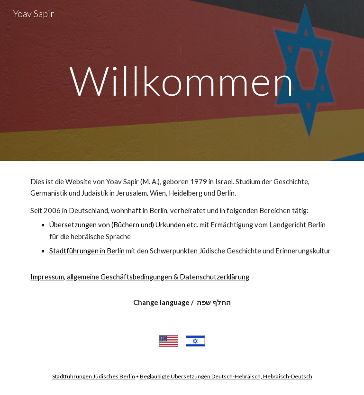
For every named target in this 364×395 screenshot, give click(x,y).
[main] (182, 80)
